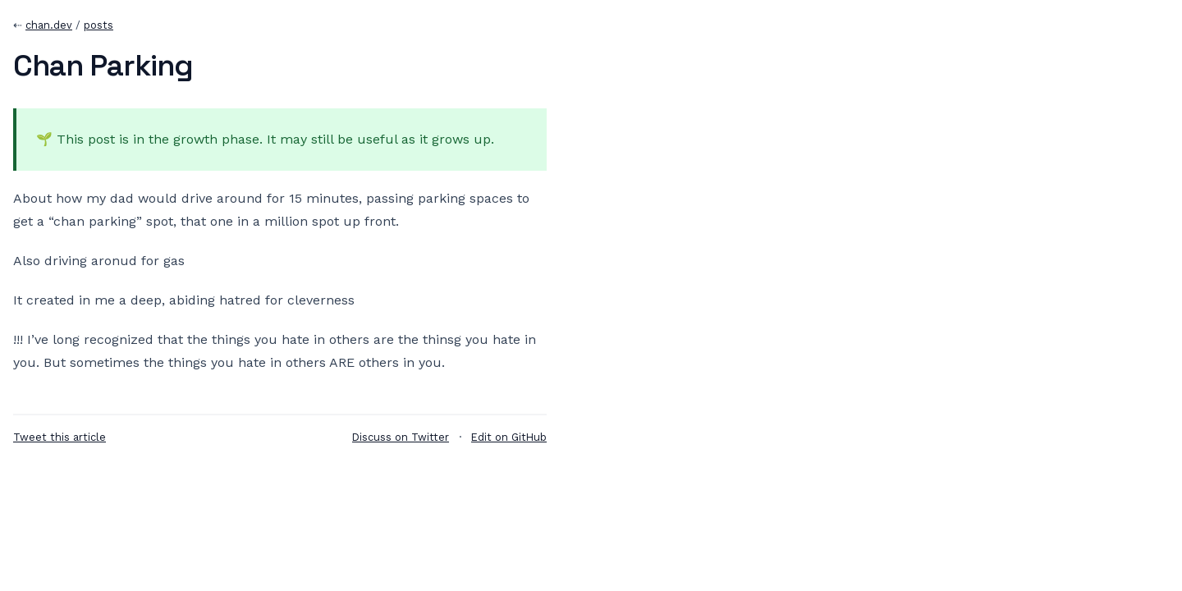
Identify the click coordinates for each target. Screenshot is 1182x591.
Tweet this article (59, 437)
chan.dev (48, 25)
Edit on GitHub (509, 437)
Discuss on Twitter (400, 437)
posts (98, 25)
